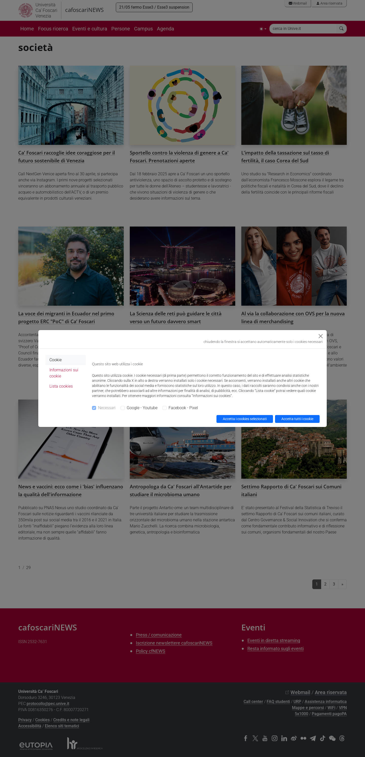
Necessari (107, 407)
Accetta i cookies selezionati (245, 419)
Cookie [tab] (55, 359)
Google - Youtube (142, 407)
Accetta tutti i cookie (297, 419)
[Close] (321, 336)
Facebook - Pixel (183, 407)
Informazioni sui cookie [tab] (63, 373)
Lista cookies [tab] (61, 386)
